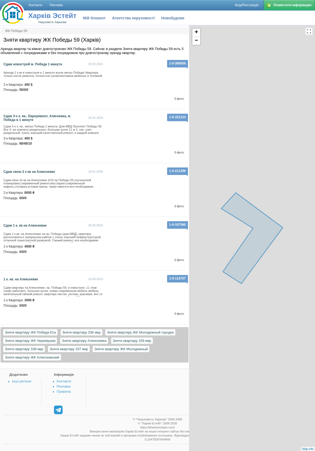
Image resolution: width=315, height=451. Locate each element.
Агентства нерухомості (133, 18)
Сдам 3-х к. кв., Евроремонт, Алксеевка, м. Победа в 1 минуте (37, 118)
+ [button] (196, 32)
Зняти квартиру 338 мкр (24, 349)
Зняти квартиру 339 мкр (132, 341)
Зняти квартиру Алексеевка (84, 341)
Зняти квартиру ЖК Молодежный (121, 349)
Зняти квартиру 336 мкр (81, 332)
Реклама (64, 386)
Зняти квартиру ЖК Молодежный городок (140, 332)
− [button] (196, 41)
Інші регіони (21, 381)
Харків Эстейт (52, 16)
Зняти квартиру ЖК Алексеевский (32, 357)
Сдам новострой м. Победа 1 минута (32, 64)
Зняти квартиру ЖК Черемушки (30, 341)
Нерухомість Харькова (52, 22)
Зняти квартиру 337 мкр (69, 349)
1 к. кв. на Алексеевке (20, 279)
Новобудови (172, 18)
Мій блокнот (94, 18)
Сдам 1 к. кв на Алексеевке (25, 225)
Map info (308, 448)
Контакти (64, 381)
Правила (64, 391)
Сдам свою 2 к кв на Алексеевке (29, 172)
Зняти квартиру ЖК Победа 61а (30, 332)
